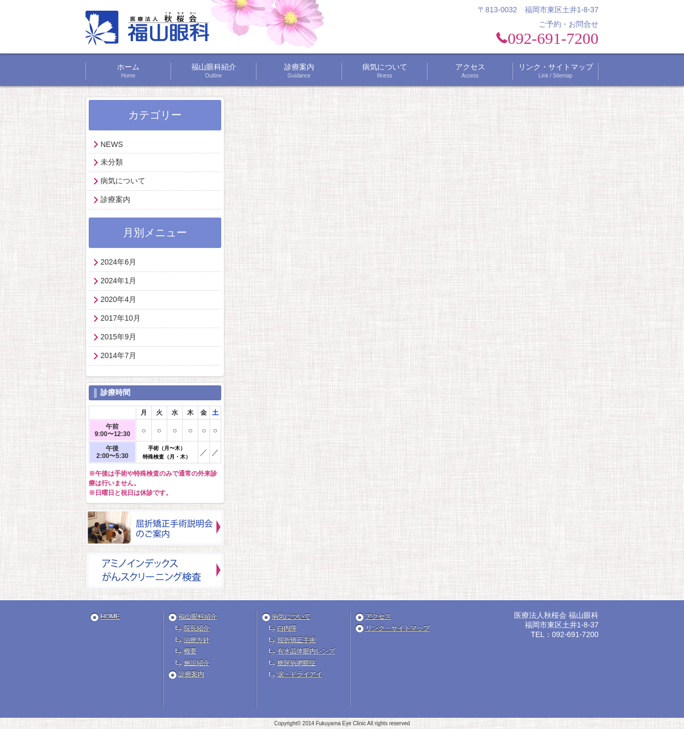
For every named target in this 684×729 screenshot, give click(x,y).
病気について (384, 71)
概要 (190, 651)
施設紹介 (196, 662)
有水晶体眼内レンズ (306, 651)
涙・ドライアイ (299, 674)
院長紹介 (196, 628)
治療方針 (196, 639)
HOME (110, 616)
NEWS (111, 144)
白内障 (287, 628)
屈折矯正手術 (296, 639)
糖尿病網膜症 (296, 662)
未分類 (111, 162)
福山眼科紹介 (213, 71)
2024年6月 (118, 262)
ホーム (128, 71)
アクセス (470, 71)
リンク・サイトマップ (555, 71)
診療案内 (299, 71)
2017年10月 (120, 318)
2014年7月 (118, 355)
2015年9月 (118, 336)
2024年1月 (118, 280)
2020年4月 (118, 299)
